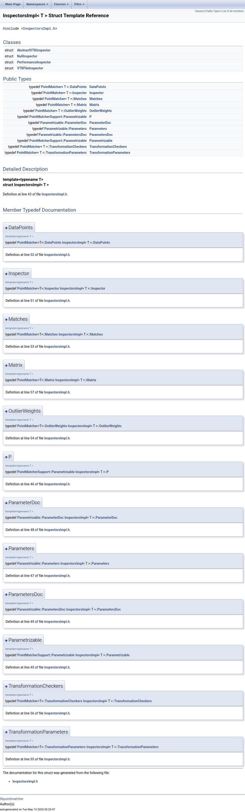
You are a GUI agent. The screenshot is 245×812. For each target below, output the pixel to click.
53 (32, 346)
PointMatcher (51, 87)
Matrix (82, 105)
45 (32, 667)
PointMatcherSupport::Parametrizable (58, 117)
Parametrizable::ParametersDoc (63, 135)
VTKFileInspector (30, 68)
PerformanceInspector (34, 62)
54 (32, 438)
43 (30, 194)
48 (32, 530)
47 (32, 576)
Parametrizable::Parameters (65, 129)
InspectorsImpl (73, 242)
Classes (61, 4)
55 (32, 759)
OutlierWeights (75, 111)
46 (32, 484)
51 (32, 301)
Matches (80, 99)
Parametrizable (100, 141)
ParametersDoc (101, 135)
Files (79, 4)
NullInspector (27, 56)
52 (32, 255)
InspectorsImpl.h (39, 28)
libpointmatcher (11, 799)
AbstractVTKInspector (33, 50)
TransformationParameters (66, 153)
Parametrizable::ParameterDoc (63, 123)
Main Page (13, 4)
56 (32, 713)
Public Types (213, 11)
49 (32, 622)
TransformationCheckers (68, 147)
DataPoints (78, 87)
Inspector (79, 93)
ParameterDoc (100, 123)
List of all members (233, 11)
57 (32, 392)
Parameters (98, 129)
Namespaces (37, 4)
